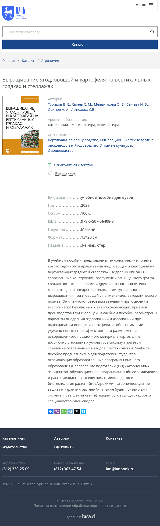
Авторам (62, 438)
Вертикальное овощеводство (73, 139)
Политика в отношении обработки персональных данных (80, 505)
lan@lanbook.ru (120, 468)
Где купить (64, 447)
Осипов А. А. (58, 109)
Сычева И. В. (137, 104)
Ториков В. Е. (59, 104)
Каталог (28, 60)
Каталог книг (14, 438)
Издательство (14, 447)
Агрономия (50, 60)
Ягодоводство (86, 145)
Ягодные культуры (116, 145)
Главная (8, 60)
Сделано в (80, 517)
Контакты (114, 438)
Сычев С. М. (82, 104)
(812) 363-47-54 (67, 468)
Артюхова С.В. (83, 109)
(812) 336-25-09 (15, 468)
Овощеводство (61, 150)
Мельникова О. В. (109, 104)
